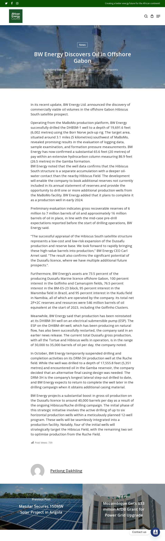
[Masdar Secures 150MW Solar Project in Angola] (41, 507)
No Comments (109, 69)
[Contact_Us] (155, 532)
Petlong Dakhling (56, 69)
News (82, 44)
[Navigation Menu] (158, 16)
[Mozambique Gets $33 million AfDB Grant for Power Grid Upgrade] (123, 507)
